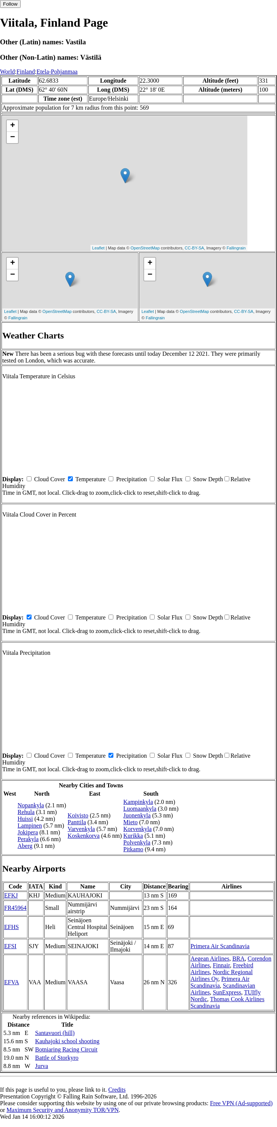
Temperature (90, 479)
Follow (10, 4)
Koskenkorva (83, 835)
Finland (26, 71)
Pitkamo (133, 849)
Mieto (130, 822)
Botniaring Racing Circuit (66, 1049)
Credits (116, 1089)
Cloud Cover (49, 479)
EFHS (11, 927)
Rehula (26, 812)
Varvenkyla (81, 829)
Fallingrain (236, 248)
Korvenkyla (137, 829)
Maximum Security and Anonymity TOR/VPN (62, 1110)
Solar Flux (169, 479)
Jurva (41, 1066)
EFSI (10, 946)
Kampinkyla (138, 802)
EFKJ (11, 895)
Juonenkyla (137, 815)
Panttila (77, 822)
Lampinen (30, 825)
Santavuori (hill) (54, 1033)
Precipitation (131, 479)
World (7, 71)
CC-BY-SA (194, 248)
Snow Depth (208, 479)
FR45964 (15, 908)
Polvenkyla (137, 842)
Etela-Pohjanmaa (56, 71)
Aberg (25, 846)
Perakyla (28, 839)
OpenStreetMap (145, 248)
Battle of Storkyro (56, 1057)
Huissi (25, 819)
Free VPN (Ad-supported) (241, 1103)
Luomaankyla (140, 808)
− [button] (12, 137)
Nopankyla (31, 805)
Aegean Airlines (209, 958)
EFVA (11, 982)
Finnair (221, 965)
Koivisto (78, 815)
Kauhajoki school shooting (67, 1041)
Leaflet (98, 248)
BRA (238, 958)
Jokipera (28, 832)
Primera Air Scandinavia (219, 946)
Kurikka (133, 835)
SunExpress (227, 992)
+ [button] (12, 125)
